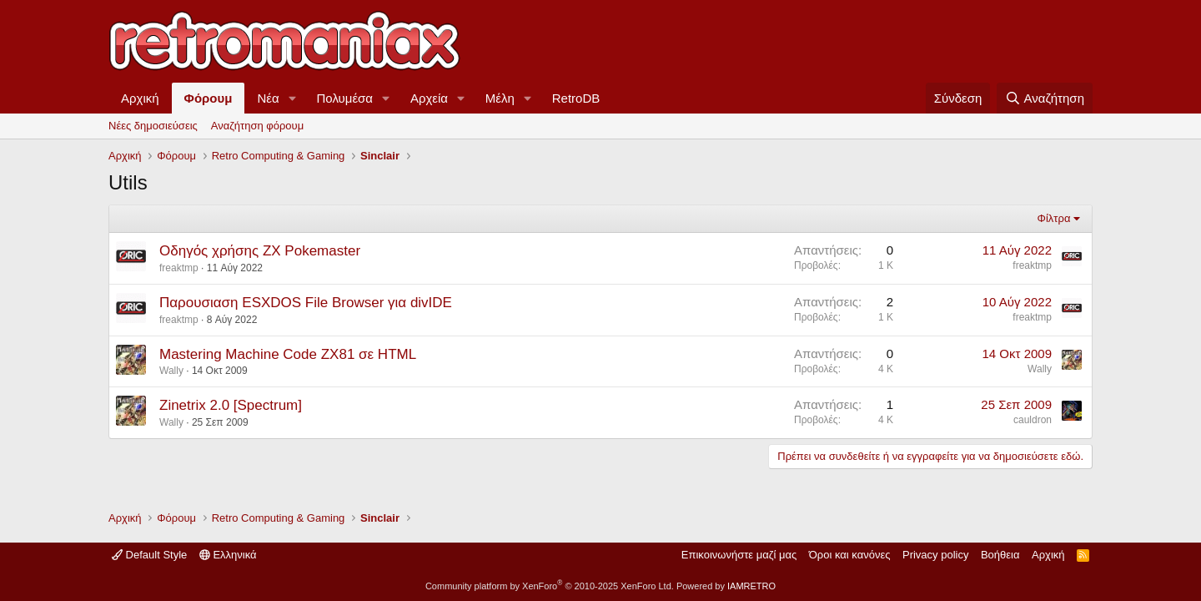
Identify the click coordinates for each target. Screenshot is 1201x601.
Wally (171, 370)
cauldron (1032, 420)
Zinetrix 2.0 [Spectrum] (230, 405)
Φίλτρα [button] (1054, 218)
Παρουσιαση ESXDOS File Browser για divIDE (305, 303)
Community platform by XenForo (549, 586)
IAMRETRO (751, 586)
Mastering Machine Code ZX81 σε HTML (287, 354)
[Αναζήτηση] (1045, 98)
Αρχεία (429, 98)
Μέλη (500, 98)
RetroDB (576, 98)
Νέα (268, 98)
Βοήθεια (1000, 554)
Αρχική (140, 98)
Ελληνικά (228, 554)
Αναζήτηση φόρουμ (257, 125)
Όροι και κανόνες (850, 554)
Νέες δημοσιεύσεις (153, 125)
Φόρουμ (208, 98)
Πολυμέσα (345, 98)
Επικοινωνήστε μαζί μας (738, 554)
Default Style (149, 554)
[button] (292, 98)
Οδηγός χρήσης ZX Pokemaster (259, 251)
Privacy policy (935, 554)
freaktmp (178, 268)
